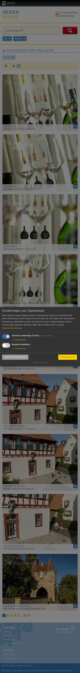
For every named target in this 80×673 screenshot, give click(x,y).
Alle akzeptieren (67, 357)
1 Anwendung (19, 340)
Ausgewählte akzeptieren (15, 357)
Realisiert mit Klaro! (40, 363)
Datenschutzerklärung (12, 328)
